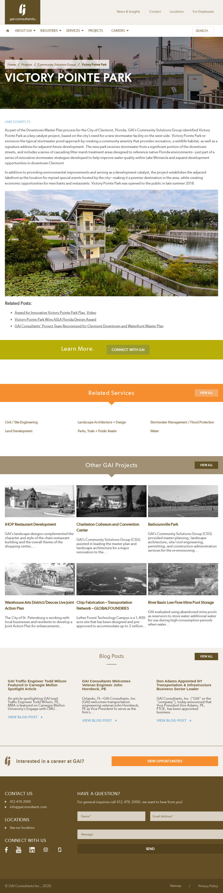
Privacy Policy (208, 886)
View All (206, 393)
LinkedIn (32, 849)
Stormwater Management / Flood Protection (182, 422)
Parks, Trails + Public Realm (97, 431)
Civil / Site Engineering (21, 422)
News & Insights (128, 11)
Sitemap (175, 886)
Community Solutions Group (57, 64)
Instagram (46, 849)
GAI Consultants (22, 12)
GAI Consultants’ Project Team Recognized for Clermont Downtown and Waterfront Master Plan (89, 326)
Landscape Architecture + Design (102, 422)
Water (154, 431)
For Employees (203, 11)
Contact (155, 11)
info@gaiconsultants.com (28, 807)
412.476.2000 (20, 801)
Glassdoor (60, 850)
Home (12, 64)
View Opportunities (164, 761)
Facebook (6, 849)
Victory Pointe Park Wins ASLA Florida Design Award (55, 319)
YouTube (18, 849)
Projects (26, 64)
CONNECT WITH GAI (128, 350)
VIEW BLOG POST (25, 717)
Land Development (18, 431)
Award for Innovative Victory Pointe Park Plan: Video (55, 312)
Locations (177, 11)
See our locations (22, 828)
